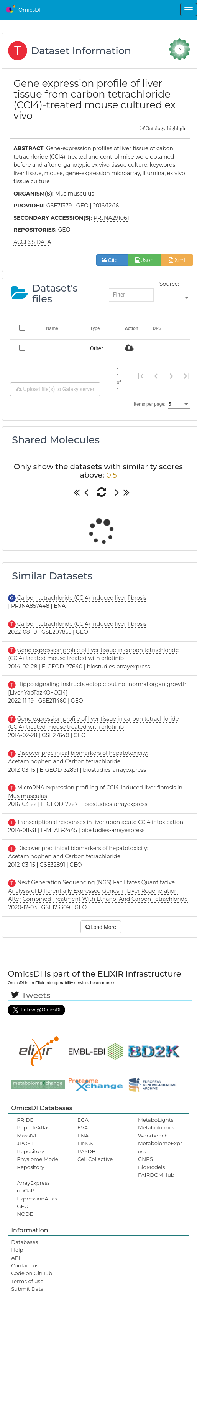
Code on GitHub (31, 1273)
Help (17, 1250)
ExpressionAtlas (37, 1198)
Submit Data (27, 1289)
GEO (22, 1206)
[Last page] (186, 375)
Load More (100, 927)
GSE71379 (59, 205)
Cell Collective (95, 1159)
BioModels (151, 1167)
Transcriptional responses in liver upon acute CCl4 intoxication (99, 822)
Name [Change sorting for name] (52, 328)
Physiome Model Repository (38, 1163)
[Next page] (171, 375)
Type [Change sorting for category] (95, 328)
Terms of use (27, 1281)
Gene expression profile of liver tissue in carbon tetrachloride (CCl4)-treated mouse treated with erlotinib (93, 723)
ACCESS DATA (32, 242)
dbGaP (25, 1190)
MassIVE (27, 1135)
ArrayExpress (33, 1183)
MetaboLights (156, 1120)
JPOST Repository (30, 1147)
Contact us (24, 1265)
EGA (83, 1120)
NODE (25, 1214)
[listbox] (174, 298)
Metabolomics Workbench (156, 1131)
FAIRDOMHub (156, 1175)
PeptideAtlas (33, 1127)
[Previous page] (156, 375)
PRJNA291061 (111, 217)
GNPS (145, 1159)
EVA (82, 1127)
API (15, 1258)
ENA (83, 1135)
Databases (24, 1242)
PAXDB (86, 1151)
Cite (112, 260)
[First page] (140, 375)
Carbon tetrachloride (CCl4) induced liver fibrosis (81, 597)
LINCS (85, 1143)
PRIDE (25, 1120)
